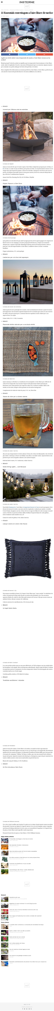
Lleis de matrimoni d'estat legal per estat (19, 949)
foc (3, 168)
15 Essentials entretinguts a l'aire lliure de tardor (21, 838)
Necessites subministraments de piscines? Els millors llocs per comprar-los (27, 961)
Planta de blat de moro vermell (17, 937)
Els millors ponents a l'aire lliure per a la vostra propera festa (24, 857)
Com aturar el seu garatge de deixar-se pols (20, 955)
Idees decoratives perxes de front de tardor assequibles (23, 851)
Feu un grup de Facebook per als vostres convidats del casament (25, 915)
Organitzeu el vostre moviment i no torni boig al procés (23, 903)
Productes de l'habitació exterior (16, 9)
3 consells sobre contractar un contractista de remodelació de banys (26, 924)
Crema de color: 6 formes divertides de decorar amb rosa (23, 909)
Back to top (27, 1004)
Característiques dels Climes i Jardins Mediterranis (21, 869)
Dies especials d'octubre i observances (18, 845)
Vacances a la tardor (29, 9)
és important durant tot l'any (31, 507)
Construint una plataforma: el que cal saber (20, 863)
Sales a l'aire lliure (5, 9)
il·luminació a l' (12, 507)
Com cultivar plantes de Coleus (17, 943)
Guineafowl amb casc (14, 897)
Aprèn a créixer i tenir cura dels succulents (19, 930)
